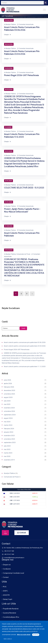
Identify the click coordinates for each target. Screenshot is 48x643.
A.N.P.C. (5, 591)
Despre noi (7, 565)
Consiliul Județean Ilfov (11, 617)
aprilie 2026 (8, 383)
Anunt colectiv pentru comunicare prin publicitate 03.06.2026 (22, 28)
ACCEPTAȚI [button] (36, 634)
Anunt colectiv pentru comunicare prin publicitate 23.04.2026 (22, 52)
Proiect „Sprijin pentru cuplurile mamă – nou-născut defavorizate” (22, 210)
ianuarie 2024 (8, 432)
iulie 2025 (7, 401)
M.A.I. (5, 587)
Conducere (7, 569)
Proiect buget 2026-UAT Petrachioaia (21, 75)
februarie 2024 (9, 428)
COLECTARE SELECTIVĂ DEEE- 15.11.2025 (24, 187)
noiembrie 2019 (9, 460)
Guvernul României (9, 613)
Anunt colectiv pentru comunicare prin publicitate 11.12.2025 (22, 135)
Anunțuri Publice (11, 24)
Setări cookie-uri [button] (8, 639)
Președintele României (10, 609)
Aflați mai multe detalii (23, 634)
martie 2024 (8, 425)
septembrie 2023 (10, 442)
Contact (6, 577)
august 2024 (8, 418)
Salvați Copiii (7, 599)
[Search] (45, 3)
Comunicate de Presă (23, 254)
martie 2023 (8, 453)
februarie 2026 (9, 387)
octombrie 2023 (9, 439)
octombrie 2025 (9, 394)
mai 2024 (7, 422)
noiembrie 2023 (9, 435)
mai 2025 (7, 404)
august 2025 (8, 397)
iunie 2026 (7, 380)
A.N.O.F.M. (6, 595)
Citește (7, 34)
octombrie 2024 (9, 411)
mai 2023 (7, 449)
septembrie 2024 (10, 415)
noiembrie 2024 (9, 408)
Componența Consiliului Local (13, 573)
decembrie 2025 (9, 390)
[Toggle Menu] (44, 10)
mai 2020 (7, 456)
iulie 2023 (7, 446)
